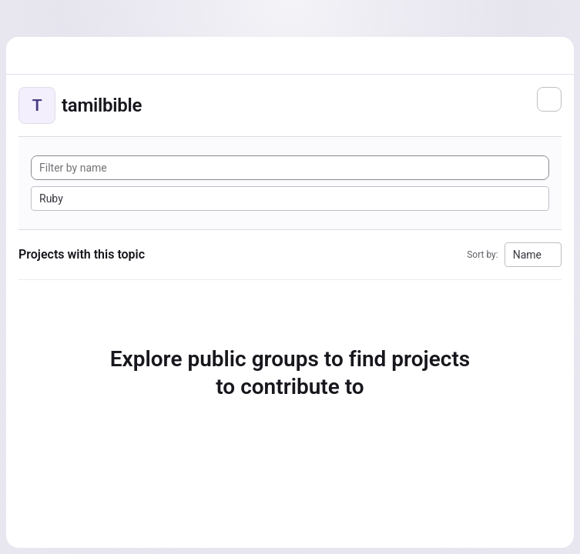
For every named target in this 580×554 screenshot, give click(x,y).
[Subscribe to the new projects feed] (549, 99)
